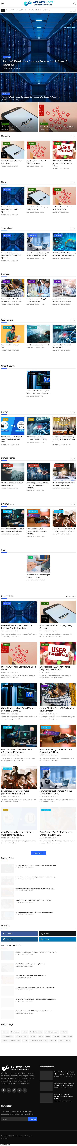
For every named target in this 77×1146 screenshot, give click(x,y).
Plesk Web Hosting (64, 1040)
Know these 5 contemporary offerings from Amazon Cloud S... (64, 439)
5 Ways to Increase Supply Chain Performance (37, 300)
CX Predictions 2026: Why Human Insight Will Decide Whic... (62, 163)
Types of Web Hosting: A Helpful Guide (62, 346)
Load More (38, 853)
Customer (53, 1040)
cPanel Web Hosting (22, 1036)
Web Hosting (33, 1032)
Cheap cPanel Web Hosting (38, 1040)
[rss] (24, 1090)
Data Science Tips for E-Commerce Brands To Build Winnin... (56, 833)
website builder (15, 1040)
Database (56, 1036)
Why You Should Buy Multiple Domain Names (12, 484)
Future (25, 1040)
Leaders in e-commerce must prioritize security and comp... (64, 530)
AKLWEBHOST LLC (8, 68)
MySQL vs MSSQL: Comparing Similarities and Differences (64, 254)
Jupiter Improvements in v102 (38, 345)
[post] (38, 42)
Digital (48, 1036)
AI (41, 1032)
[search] (74, 3)
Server (41, 1036)
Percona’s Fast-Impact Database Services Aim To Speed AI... (11, 209)
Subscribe (33, 1119)
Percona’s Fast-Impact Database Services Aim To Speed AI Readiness (28, 10)
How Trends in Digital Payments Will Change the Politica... (37, 531)
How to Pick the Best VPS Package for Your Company (11, 300)
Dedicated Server (8, 1036)
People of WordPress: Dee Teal (11, 346)
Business (5, 1032)
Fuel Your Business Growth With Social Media (57, 127)
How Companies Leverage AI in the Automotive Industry (38, 254)
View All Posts (70, 596)
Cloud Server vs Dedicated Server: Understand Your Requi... (11, 439)
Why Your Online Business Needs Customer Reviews (62, 300)
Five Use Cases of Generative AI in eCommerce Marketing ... (12, 530)
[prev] (71, 10)
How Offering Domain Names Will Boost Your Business (64, 484)
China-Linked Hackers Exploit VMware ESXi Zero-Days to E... (38, 392)
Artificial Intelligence (51, 1032)
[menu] (2, 3)
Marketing (64, 1032)
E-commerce (15, 1032)
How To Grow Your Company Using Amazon (18, 127)
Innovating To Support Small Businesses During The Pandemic (38, 485)
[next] (74, 10)
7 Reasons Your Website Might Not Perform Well (38, 576)
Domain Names (67, 1036)
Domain (5, 1040)
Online (33, 1036)
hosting (24, 1032)
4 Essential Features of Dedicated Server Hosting (37, 438)
